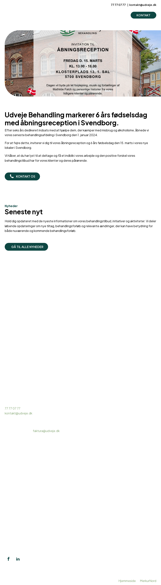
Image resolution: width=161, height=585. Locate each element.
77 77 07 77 (118, 4)
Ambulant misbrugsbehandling (25, 492)
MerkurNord (148, 581)
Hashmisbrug (14, 497)
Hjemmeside (127, 581)
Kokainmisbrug (15, 502)
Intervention (13, 537)
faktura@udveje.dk (46, 431)
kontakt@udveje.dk (142, 4)
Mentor (10, 527)
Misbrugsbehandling (19, 487)
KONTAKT (143, 15)
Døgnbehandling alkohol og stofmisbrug (32, 507)
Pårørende (12, 532)
